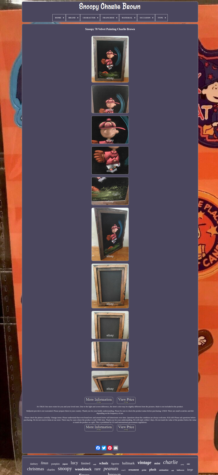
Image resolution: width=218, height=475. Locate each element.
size (188, 464)
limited (85, 463)
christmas (35, 468)
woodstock (83, 469)
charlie (170, 462)
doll (172, 470)
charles (51, 469)
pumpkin (55, 464)
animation (163, 470)
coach (123, 470)
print (144, 470)
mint (157, 463)
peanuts (111, 468)
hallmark (128, 463)
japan (65, 464)
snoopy (65, 468)
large (190, 469)
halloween (180, 470)
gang (182, 464)
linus (44, 463)
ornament (133, 469)
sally (94, 464)
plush (152, 469)
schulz (103, 463)
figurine (115, 463)
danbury (34, 464)
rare (97, 469)
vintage (144, 462)
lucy (74, 462)
